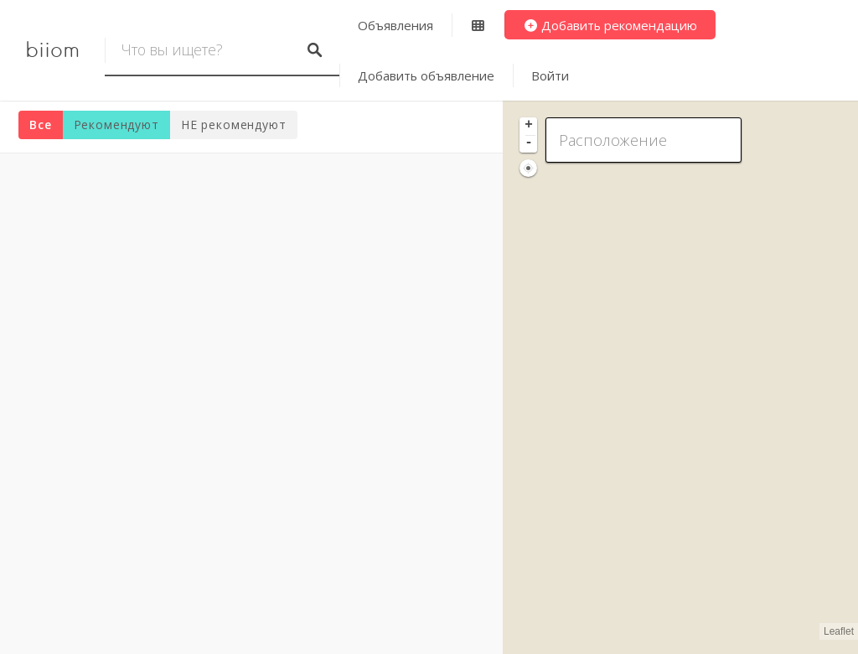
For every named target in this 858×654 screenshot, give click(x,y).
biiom (52, 50)
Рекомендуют (116, 124)
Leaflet (839, 631)
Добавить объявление (426, 75)
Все (40, 124)
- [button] (529, 143)
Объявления (395, 25)
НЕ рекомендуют (234, 124)
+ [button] (529, 125)
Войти (550, 75)
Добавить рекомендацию (610, 25)
